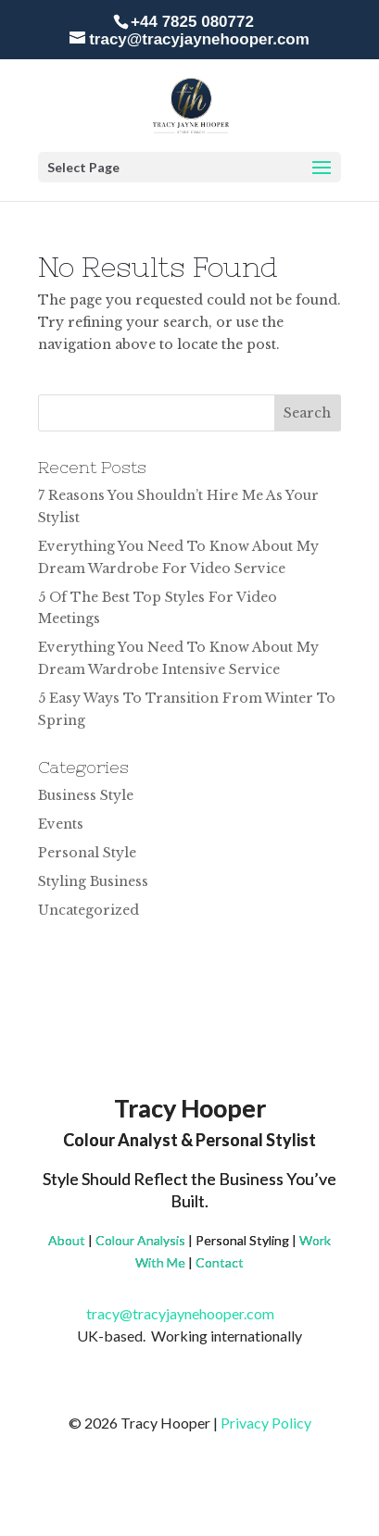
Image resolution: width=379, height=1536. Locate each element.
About (66, 1240)
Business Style (85, 795)
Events (60, 824)
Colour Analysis (140, 1240)
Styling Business (93, 881)
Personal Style (87, 852)
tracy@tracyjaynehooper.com (189, 1313)
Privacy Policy (266, 1422)
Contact (220, 1262)
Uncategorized (88, 910)
